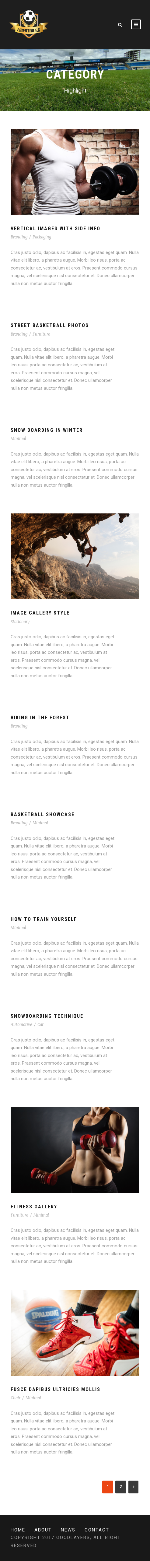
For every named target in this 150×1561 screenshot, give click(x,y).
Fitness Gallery (34, 1207)
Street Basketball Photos (50, 325)
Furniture (41, 334)
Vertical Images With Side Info (55, 228)
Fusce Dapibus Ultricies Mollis (55, 1389)
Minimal (18, 438)
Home (18, 1530)
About (43, 1530)
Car (40, 1024)
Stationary (20, 621)
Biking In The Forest (40, 718)
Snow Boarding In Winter (47, 430)
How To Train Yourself (44, 919)
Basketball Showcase (43, 814)
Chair (15, 1398)
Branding (19, 237)
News (68, 1530)
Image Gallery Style (40, 613)
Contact (97, 1530)
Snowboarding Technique (47, 1016)
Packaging (42, 237)
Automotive (21, 1024)
